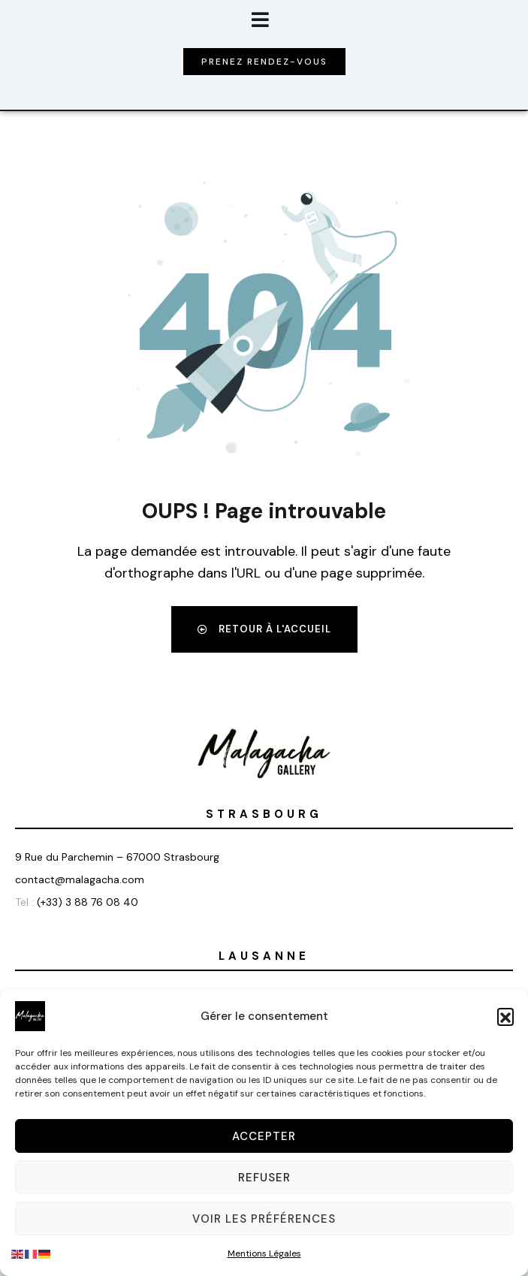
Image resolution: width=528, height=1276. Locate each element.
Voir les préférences (264, 1218)
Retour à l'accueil (264, 629)
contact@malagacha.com (79, 879)
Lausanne (264, 956)
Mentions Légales (264, 1253)
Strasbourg (264, 814)
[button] (505, 1016)
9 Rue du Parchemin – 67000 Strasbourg (117, 857)
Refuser (264, 1177)
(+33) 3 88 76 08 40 (87, 902)
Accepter (264, 1136)
